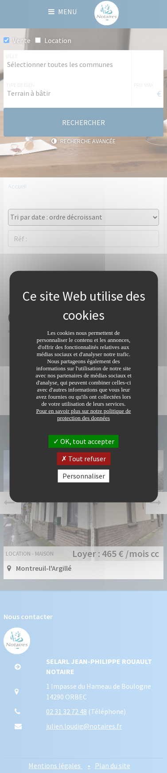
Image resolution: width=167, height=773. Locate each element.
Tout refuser (83, 458)
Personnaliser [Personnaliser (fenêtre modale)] (83, 475)
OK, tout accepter (83, 440)
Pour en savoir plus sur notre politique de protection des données (83, 414)
